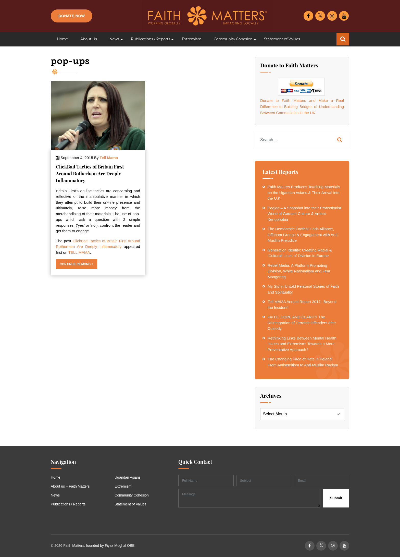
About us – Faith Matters (70, 486)
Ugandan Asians (128, 477)
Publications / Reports (68, 504)
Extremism (123, 486)
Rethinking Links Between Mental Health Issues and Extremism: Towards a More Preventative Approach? (302, 344)
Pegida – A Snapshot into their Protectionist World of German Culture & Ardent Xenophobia (304, 214)
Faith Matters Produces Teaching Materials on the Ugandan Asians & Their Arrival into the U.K (304, 192)
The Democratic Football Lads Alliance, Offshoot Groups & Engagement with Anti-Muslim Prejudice (303, 235)
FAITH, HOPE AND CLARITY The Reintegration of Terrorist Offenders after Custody (302, 323)
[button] (114, 39)
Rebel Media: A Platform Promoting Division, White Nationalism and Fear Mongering (299, 271)
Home (55, 477)
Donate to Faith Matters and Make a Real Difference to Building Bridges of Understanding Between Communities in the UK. (302, 106)
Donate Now (71, 16)
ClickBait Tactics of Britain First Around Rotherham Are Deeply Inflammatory (90, 174)
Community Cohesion (132, 495)
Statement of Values (130, 504)
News (55, 495)
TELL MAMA (79, 252)
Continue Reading (76, 264)
